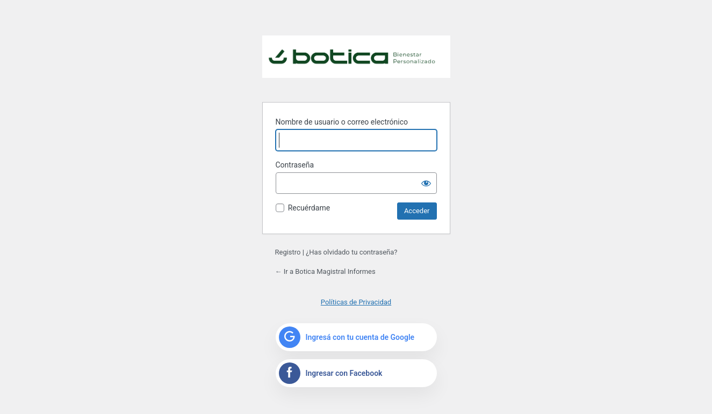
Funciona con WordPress (356, 62)
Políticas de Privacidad (356, 302)
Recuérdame (309, 208)
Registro (288, 252)
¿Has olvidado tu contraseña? (351, 252)
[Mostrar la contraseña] (426, 183)
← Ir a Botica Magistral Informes (325, 271)
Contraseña (295, 165)
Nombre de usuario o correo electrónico (342, 122)
